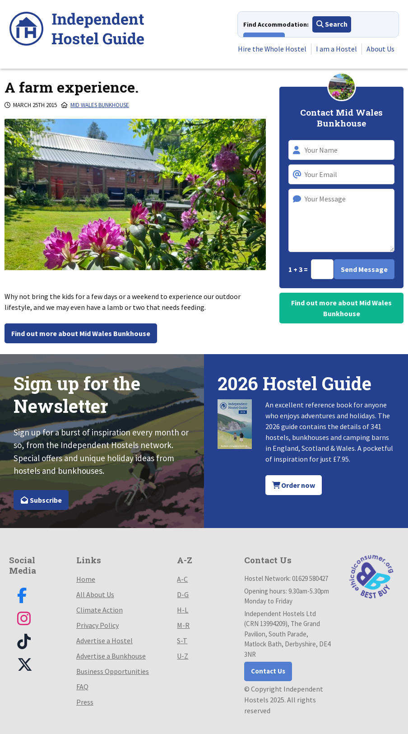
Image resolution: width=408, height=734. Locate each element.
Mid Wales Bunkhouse (99, 105)
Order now (293, 485)
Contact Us (268, 671)
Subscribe (41, 500)
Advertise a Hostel (104, 640)
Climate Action (99, 609)
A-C (182, 579)
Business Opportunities (112, 671)
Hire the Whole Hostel (271, 49)
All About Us (95, 594)
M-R (183, 625)
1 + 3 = (298, 269)
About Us (380, 49)
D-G (183, 594)
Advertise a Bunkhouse (111, 655)
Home (85, 579)
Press (84, 701)
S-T (182, 640)
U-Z (182, 655)
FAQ (82, 686)
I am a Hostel (336, 49)
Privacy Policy (97, 625)
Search (332, 24)
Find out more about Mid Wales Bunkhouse (80, 333)
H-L (182, 609)
